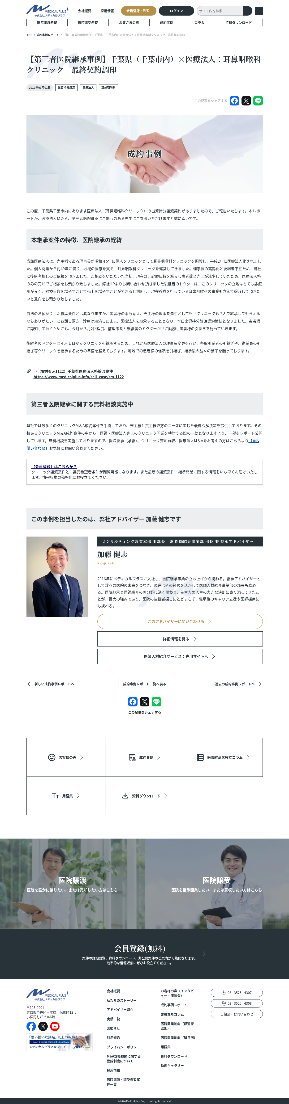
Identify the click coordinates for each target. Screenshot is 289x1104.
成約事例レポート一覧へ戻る (144, 683)
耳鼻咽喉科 (108, 87)
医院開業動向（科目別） (179, 1037)
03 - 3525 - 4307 (240, 992)
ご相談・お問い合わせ (236, 1014)
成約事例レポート (47, 35)
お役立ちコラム (172, 1014)
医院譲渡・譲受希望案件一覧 (123, 1082)
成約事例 (166, 22)
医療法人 (88, 87)
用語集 (166, 1047)
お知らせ (113, 1028)
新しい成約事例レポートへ (54, 683)
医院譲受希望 (88, 22)
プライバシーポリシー (123, 1047)
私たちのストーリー (122, 1000)
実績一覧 (113, 1019)
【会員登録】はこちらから (54, 466)
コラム (199, 22)
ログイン (176, 10)
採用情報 (107, 10)
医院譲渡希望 (47, 22)
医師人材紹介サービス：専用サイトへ (176, 656)
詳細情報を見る (176, 639)
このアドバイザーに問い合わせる (176, 621)
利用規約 (113, 1037)
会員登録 (138, 10)
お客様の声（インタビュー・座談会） (177, 993)
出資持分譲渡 (66, 87)
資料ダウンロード (238, 22)
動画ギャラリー (172, 1065)
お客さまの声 (129, 22)
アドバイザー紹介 (120, 1009)
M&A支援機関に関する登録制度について (124, 1058)
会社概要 (84, 10)
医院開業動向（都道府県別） (177, 1026)
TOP (29, 35)
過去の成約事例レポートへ (235, 683)
